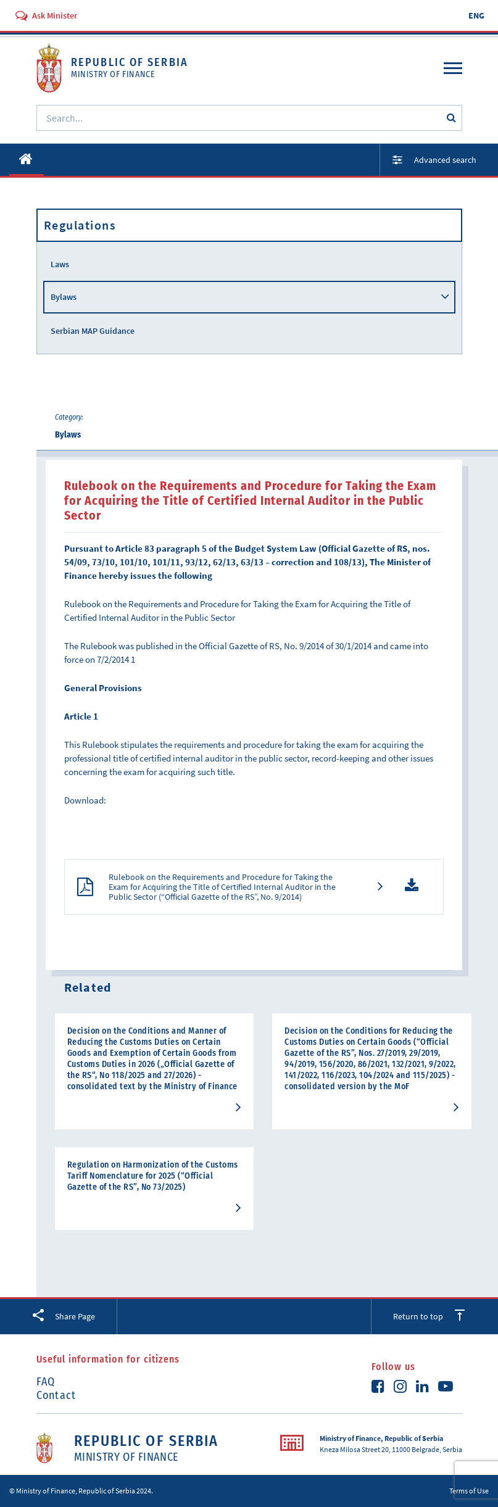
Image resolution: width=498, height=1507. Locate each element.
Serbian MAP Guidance (93, 330)
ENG (476, 15)
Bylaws (64, 296)
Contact (56, 1395)
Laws (60, 264)
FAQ (46, 1382)
